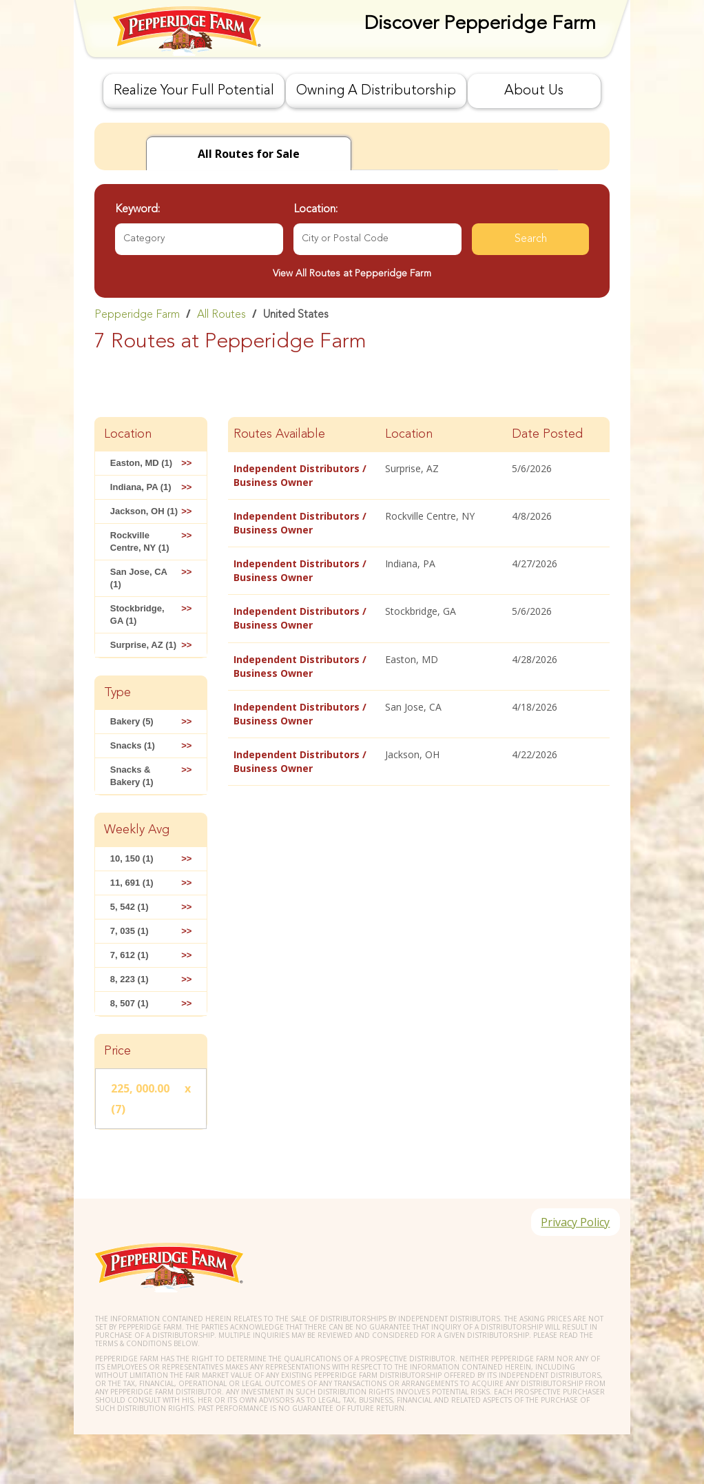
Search (531, 239)
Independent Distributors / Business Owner (300, 475)
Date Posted (547, 434)
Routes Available (279, 434)
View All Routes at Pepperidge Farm (352, 273)
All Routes (221, 315)
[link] (352, 314)
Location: (315, 209)
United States (296, 315)
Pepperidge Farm (137, 315)
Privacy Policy (574, 1222)
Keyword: (137, 209)
